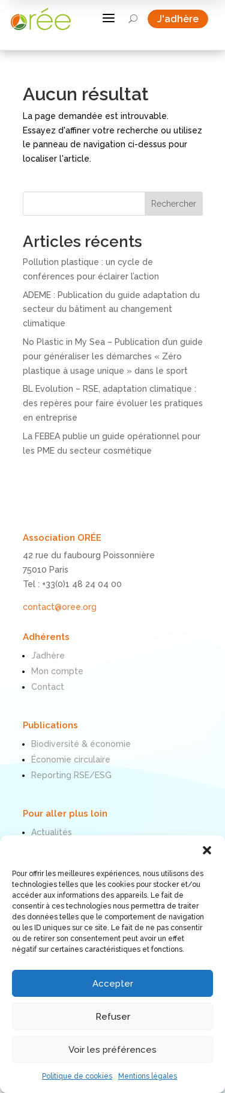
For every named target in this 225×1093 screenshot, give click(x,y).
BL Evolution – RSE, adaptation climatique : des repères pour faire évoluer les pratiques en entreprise (113, 403)
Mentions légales (147, 1076)
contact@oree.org (60, 607)
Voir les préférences (112, 1049)
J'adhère (182, 19)
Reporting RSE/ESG (71, 775)
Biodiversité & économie (81, 744)
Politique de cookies (77, 1076)
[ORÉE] (41, 19)
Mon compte (57, 671)
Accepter (112, 983)
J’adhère (48, 655)
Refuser (112, 1016)
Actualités (51, 832)
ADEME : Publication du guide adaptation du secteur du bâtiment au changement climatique (111, 309)
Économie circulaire (70, 759)
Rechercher (173, 204)
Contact (47, 687)
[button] (207, 850)
